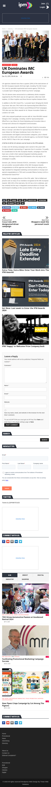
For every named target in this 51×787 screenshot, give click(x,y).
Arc (9, 200)
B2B (3, 765)
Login (42, 7)
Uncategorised (23, 614)
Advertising (5, 741)
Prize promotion (31, 698)
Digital (41, 575)
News (14, 65)
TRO (23, 203)
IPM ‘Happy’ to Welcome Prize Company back (23, 346)
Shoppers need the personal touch (40, 222)
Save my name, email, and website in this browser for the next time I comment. (24, 414)
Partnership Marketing (17, 698)
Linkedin (32, 207)
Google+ (24, 207)
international (42, 200)
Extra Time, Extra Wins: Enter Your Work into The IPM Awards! (25, 271)
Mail (14, 210)
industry (10, 29)
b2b (9, 575)
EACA (20, 200)
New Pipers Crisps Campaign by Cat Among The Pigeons (23, 704)
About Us (5, 750)
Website (7, 402)
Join (43, 4)
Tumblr (41, 207)
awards (14, 200)
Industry (4, 770)
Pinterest (6, 210)
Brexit (25, 575)
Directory (5, 743)
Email (6, 394)
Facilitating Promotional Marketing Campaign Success (23, 660)
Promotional (6, 736)
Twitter (15, 207)
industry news (32, 200)
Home (4, 29)
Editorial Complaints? (9, 755)
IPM (4, 203)
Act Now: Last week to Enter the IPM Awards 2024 (23, 309)
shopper (25, 579)
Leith (17, 203)
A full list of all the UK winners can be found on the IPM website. (23, 143)
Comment (8, 365)
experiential (9, 614)
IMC (25, 200)
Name (6, 385)
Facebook (6, 207)
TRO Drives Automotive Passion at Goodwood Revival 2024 (22, 618)
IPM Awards (11, 203)
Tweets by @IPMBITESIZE (11, 502)
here (38, 419)
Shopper (5, 767)
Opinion (16, 656)
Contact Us (5, 753)
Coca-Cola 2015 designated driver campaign (11, 223)
